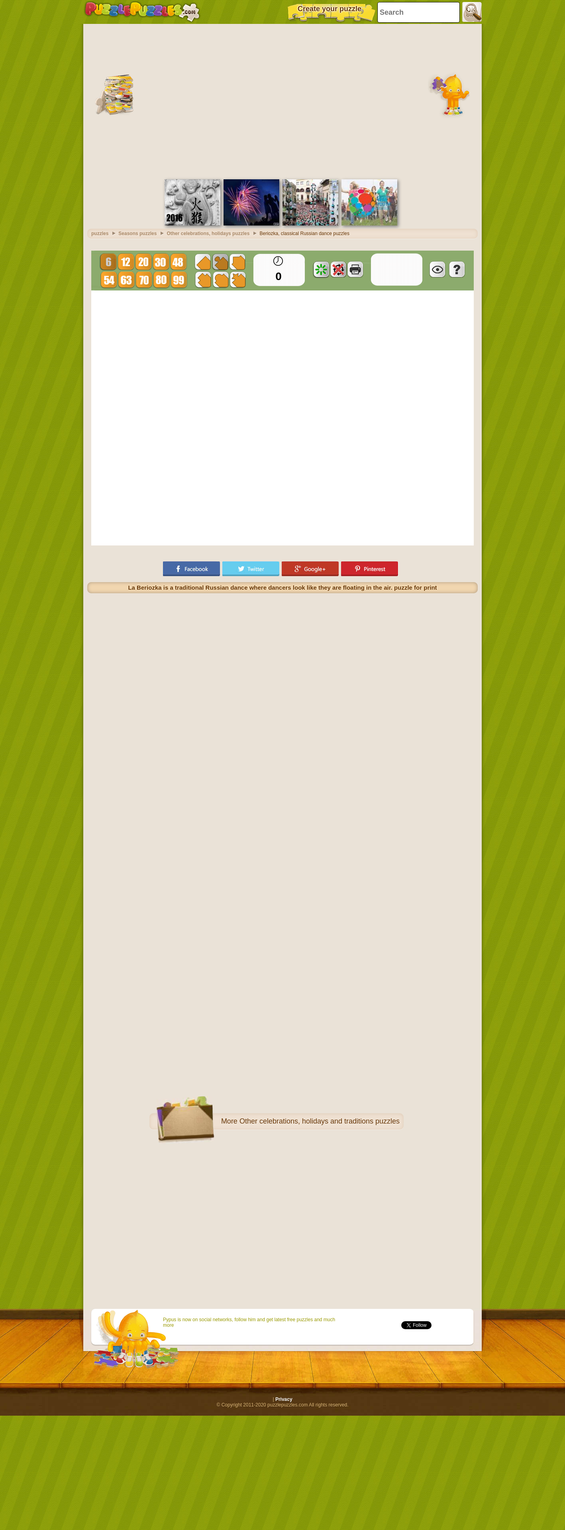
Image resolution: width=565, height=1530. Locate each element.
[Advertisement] (74, 100)
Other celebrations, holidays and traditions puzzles (319, 1121)
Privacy (283, 1399)
